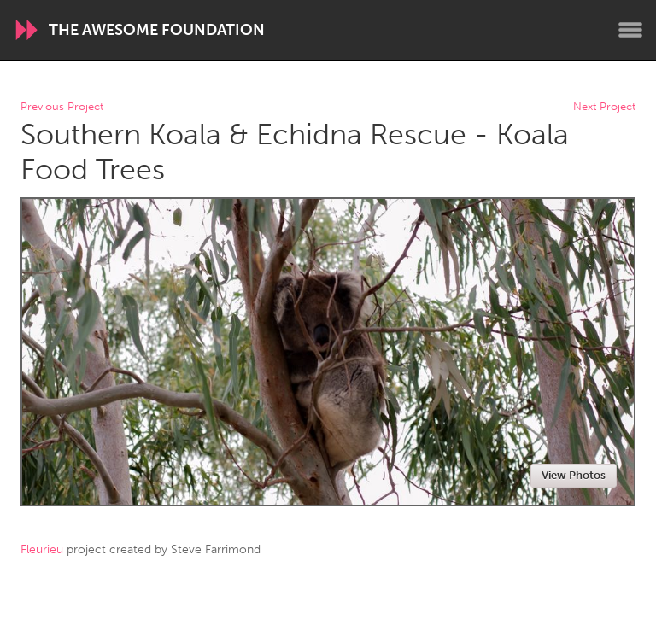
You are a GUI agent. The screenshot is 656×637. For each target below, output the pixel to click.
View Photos (574, 475)
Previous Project (61, 107)
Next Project (604, 107)
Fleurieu (41, 549)
